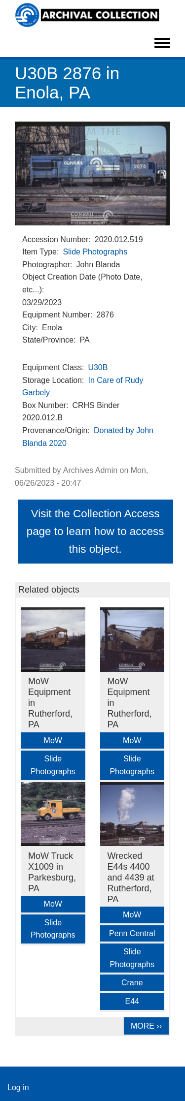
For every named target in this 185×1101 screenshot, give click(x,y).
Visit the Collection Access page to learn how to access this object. (95, 531)
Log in (18, 1087)
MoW (53, 740)
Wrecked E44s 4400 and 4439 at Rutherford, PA (131, 877)
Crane (132, 982)
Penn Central (132, 933)
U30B (98, 367)
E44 (132, 1001)
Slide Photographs (95, 252)
